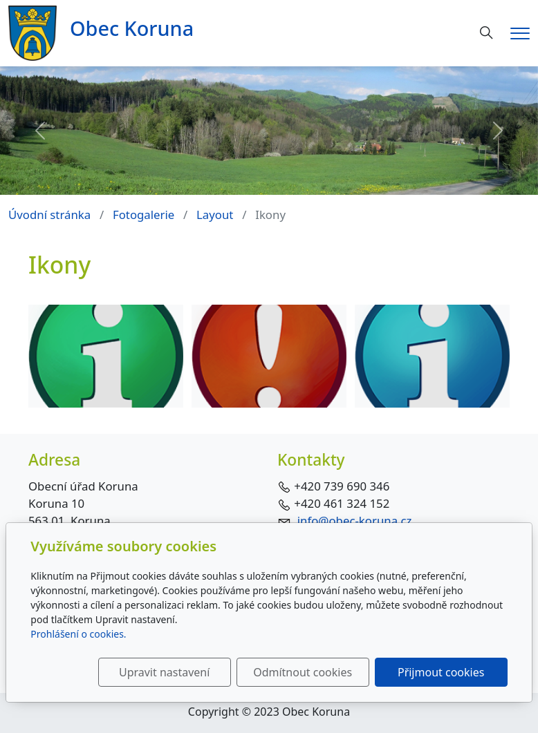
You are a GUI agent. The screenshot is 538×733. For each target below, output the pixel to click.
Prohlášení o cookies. (78, 633)
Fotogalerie (143, 214)
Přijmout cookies (441, 672)
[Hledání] (486, 32)
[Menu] (520, 33)
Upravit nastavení (164, 672)
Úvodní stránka (49, 214)
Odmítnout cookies (302, 672)
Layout (214, 214)
